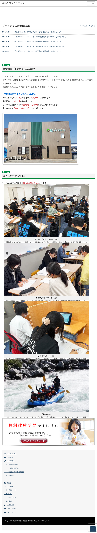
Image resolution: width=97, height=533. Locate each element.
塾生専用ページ (10, 490)
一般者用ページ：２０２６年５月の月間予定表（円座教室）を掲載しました (34, 37)
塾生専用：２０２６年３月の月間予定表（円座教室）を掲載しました (32, 51)
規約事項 (8, 501)
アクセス (9, 504)
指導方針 (9, 457)
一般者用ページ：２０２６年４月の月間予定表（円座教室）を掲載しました (34, 46)
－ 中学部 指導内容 (11, 468)
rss (4, 519)
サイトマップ (10, 512)
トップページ (10, 453)
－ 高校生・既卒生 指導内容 (14, 472)
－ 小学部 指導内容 (11, 464)
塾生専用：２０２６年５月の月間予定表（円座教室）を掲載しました (32, 32)
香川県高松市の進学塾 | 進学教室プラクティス (27, 521)
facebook (8, 519)
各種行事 (8, 494)
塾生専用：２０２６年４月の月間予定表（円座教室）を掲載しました (32, 41)
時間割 (7, 483)
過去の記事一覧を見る (87, 26)
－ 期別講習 (9, 475)
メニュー (91, 3)
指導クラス (9, 461)
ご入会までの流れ (10, 497)
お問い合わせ (10, 508)
